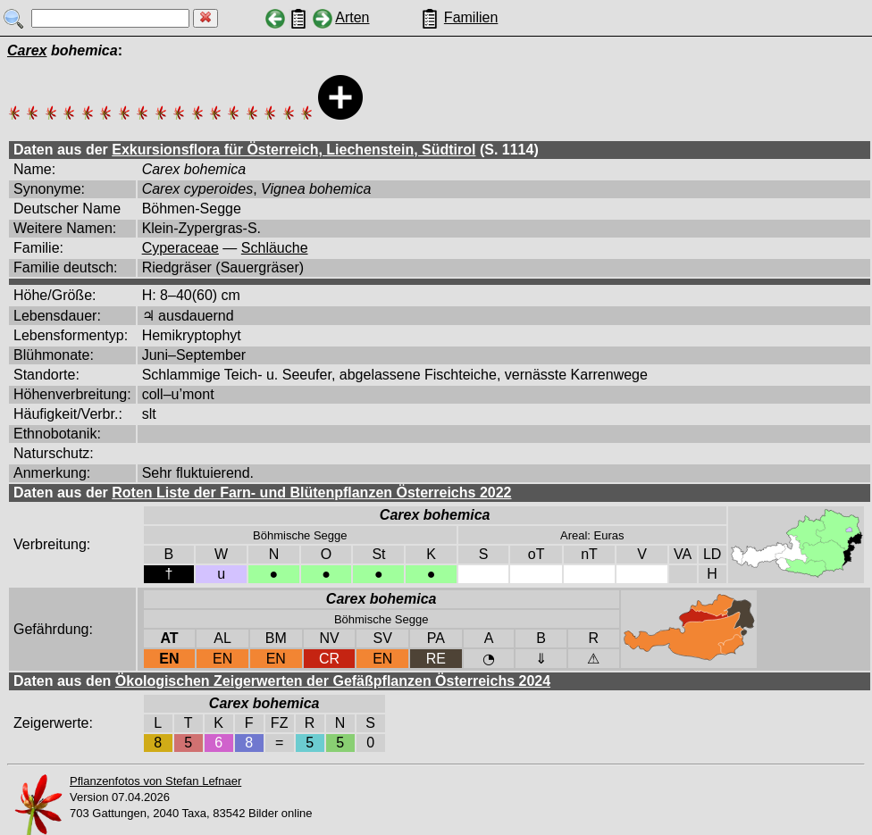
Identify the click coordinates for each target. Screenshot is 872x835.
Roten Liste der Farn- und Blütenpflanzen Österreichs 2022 (311, 492)
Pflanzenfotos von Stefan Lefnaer (155, 781)
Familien (471, 17)
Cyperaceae (180, 247)
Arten (352, 17)
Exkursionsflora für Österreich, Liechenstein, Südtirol (293, 149)
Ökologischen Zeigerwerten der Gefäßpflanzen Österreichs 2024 (332, 681)
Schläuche (274, 247)
